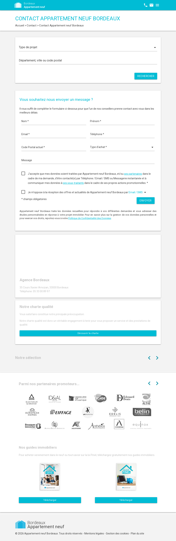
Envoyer (146, 200)
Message (26, 160)
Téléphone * (97, 134)
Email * (25, 134)
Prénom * (95, 121)
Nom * (25, 121)
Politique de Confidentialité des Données (89, 218)
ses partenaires (133, 173)
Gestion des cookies (117, 533)
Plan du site (137, 533)
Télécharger (50, 500)
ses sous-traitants (73, 182)
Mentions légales (94, 533)
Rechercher (145, 76)
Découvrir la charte (88, 333)
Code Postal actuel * (33, 147)
